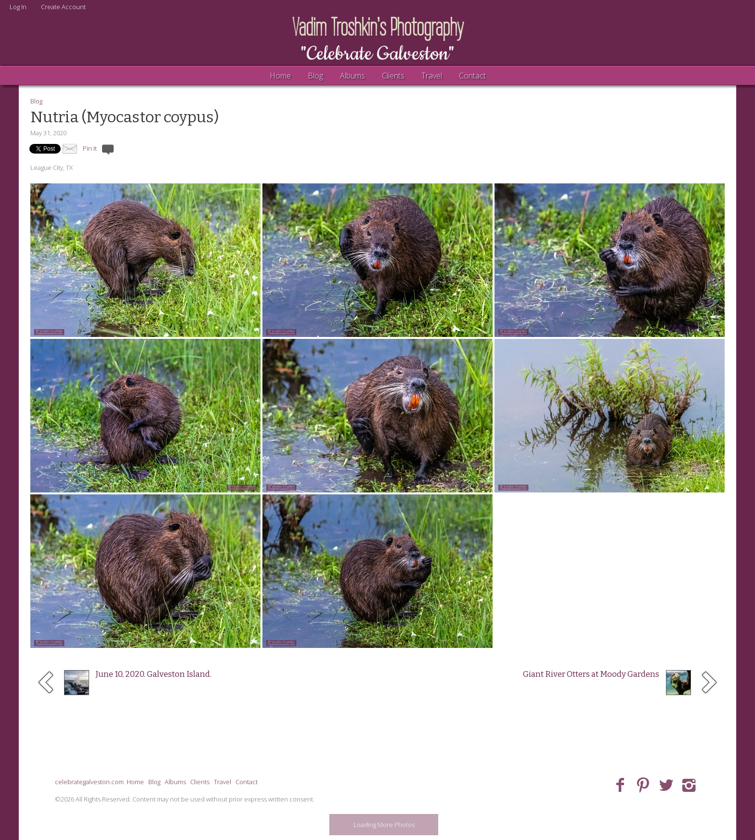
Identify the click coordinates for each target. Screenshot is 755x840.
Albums (352, 75)
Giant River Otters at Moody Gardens (591, 674)
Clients (393, 75)
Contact (472, 75)
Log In (18, 6)
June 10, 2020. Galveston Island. (153, 674)
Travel (431, 75)
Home (280, 75)
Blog (315, 75)
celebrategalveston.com (89, 781)
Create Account (63, 6)
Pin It (90, 148)
